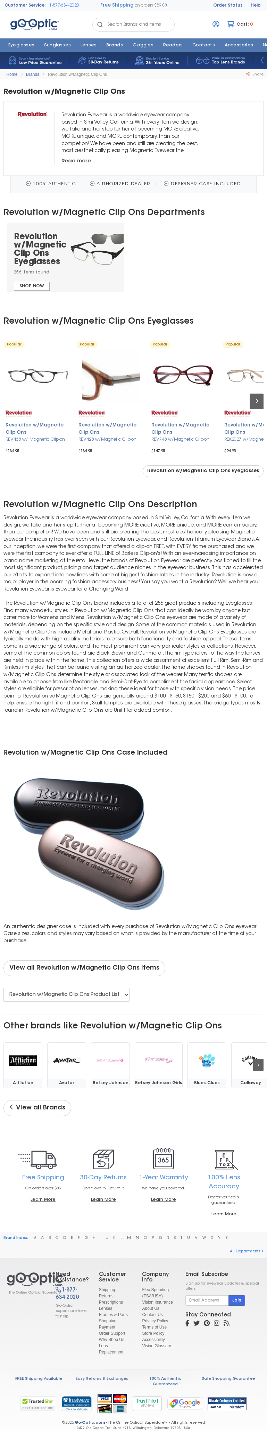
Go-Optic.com (90, 1423)
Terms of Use (154, 1327)
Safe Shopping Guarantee (228, 1379)
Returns (106, 1296)
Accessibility (153, 1339)
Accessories (239, 45)
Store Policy (153, 1333)
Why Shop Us (111, 1339)
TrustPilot (147, 1403)
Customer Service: (25, 5)
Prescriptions (111, 1302)
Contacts (203, 45)
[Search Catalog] (100, 24)
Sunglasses (57, 45)
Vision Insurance (157, 1302)
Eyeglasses (21, 45)
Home (11, 74)
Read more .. (78, 161)
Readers (173, 45)
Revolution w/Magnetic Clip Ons (77, 74)
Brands (114, 45)
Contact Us (152, 1314)
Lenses (89, 45)
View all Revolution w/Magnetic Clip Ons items (84, 968)
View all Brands (37, 1107)
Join (236, 1300)
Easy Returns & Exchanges (102, 1379)
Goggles (143, 45)
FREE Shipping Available (38, 1379)
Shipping (107, 1289)
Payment (107, 1327)
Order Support (112, 1333)
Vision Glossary (156, 1345)
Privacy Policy (155, 1320)
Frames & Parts (113, 1314)
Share (255, 74)
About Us (150, 1308)
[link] (76, 1404)
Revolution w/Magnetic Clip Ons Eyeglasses (203, 471)
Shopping (108, 1320)
